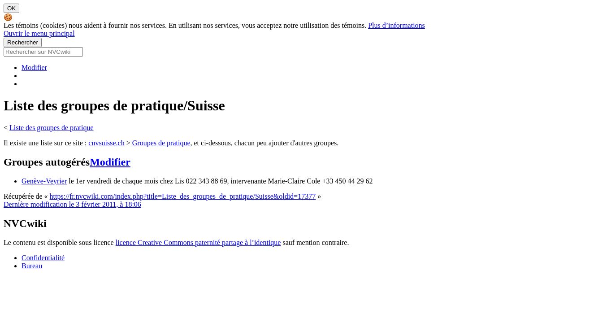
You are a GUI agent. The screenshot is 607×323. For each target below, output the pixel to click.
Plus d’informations (396, 25)
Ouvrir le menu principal (39, 33)
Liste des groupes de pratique (51, 127)
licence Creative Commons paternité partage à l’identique (198, 242)
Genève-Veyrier (44, 181)
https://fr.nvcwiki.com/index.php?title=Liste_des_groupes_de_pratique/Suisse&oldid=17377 (183, 196)
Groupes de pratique (161, 143)
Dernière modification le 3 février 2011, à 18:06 (72, 204)
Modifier (34, 67)
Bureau (32, 266)
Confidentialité (43, 258)
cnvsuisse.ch (106, 143)
